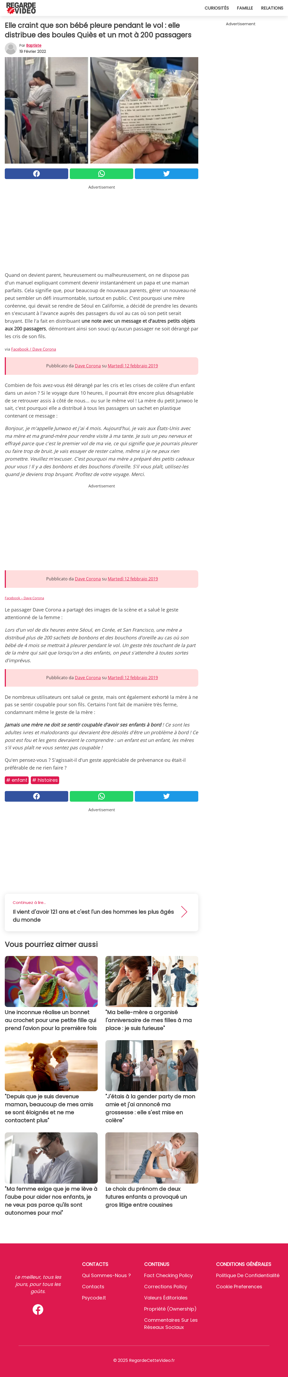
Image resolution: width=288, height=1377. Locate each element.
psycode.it (94, 1297)
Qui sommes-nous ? (106, 1275)
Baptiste (33, 45)
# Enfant (16, 780)
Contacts (93, 1286)
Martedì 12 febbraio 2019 (133, 366)
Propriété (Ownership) (170, 1309)
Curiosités (217, 8)
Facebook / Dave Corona (33, 349)
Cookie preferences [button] (239, 1286)
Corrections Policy (165, 1286)
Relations (272, 8)
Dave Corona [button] (88, 366)
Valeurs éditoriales (166, 1297)
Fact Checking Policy (168, 1275)
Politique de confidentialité (248, 1275)
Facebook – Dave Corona (24, 598)
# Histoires (45, 780)
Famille (245, 8)
